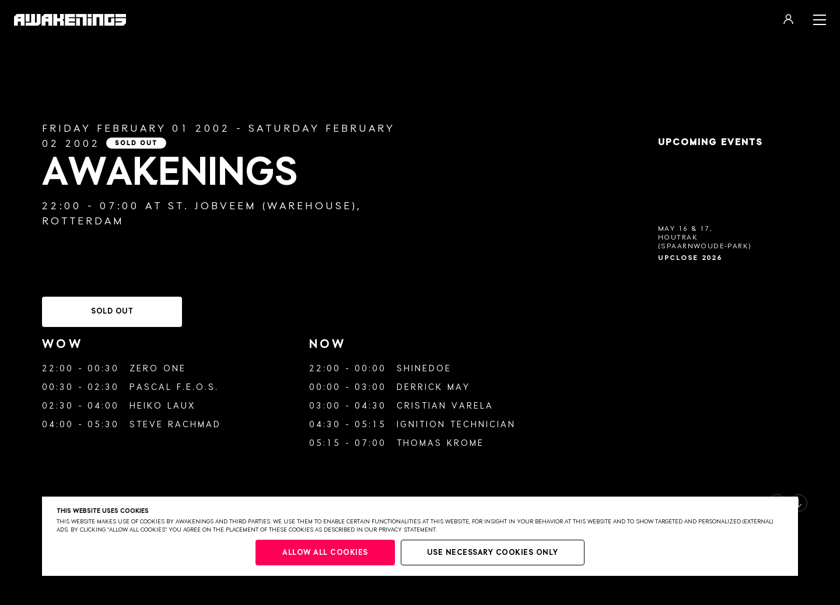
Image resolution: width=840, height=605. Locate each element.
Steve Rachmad (175, 424)
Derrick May (433, 387)
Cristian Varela (445, 406)
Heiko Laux (162, 406)
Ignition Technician (456, 424)
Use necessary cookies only (492, 553)
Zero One (158, 368)
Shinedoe (424, 368)
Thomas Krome (440, 443)
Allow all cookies (325, 553)
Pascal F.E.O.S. (174, 387)
